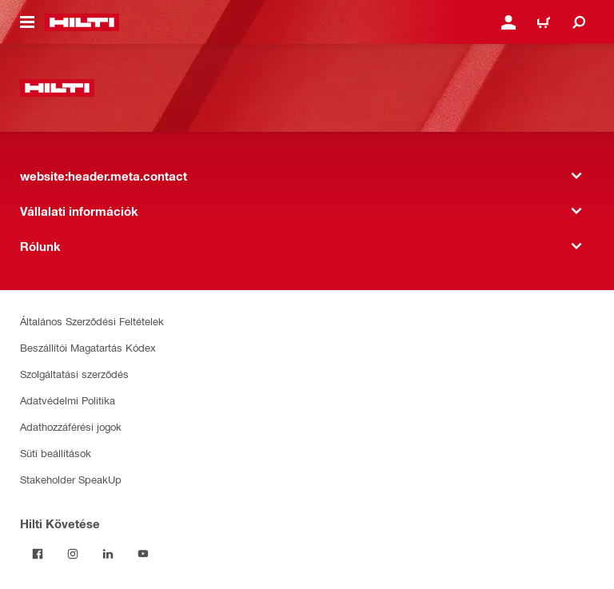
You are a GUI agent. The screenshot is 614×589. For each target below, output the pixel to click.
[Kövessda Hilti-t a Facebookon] (37, 553)
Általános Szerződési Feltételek (92, 321)
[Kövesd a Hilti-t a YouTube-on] (143, 553)
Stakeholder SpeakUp (71, 479)
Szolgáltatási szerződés (74, 374)
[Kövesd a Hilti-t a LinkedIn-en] (108, 553)
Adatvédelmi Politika (67, 400)
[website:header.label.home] (82, 22)
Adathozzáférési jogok (71, 426)
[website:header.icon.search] (578, 22)
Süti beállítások (55, 453)
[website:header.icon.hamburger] (27, 22)
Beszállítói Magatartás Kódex (88, 347)
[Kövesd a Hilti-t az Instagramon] (72, 553)
